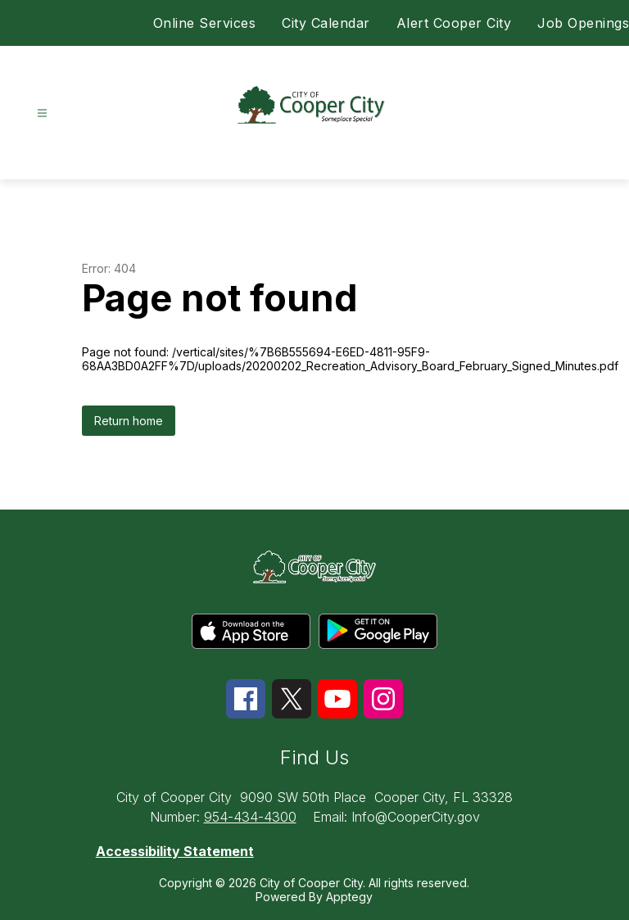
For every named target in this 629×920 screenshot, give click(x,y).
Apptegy (349, 897)
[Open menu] (42, 113)
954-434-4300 (250, 817)
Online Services (204, 23)
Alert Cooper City (454, 23)
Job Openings (583, 23)
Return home (128, 421)
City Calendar (326, 23)
